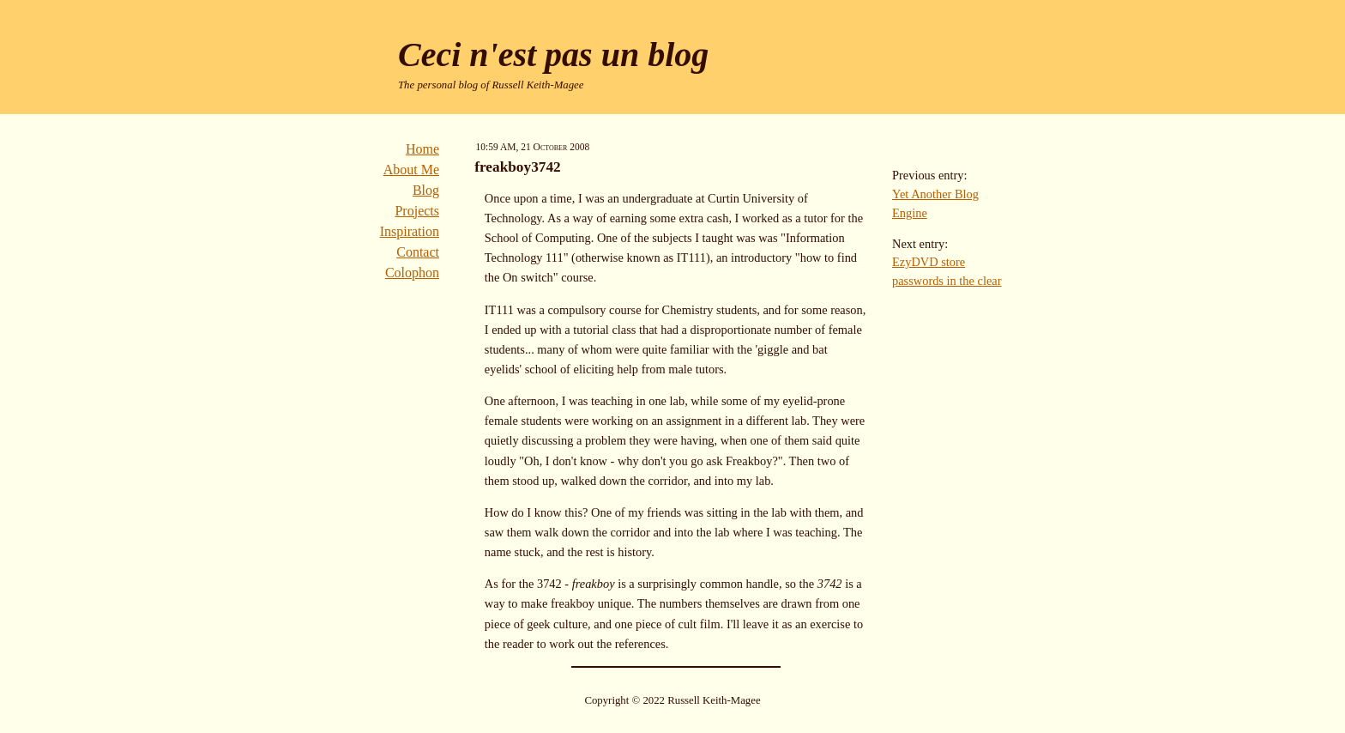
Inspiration (409, 231)
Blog (426, 190)
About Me (411, 169)
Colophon (412, 272)
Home (422, 149)
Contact (417, 252)
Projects (417, 210)
